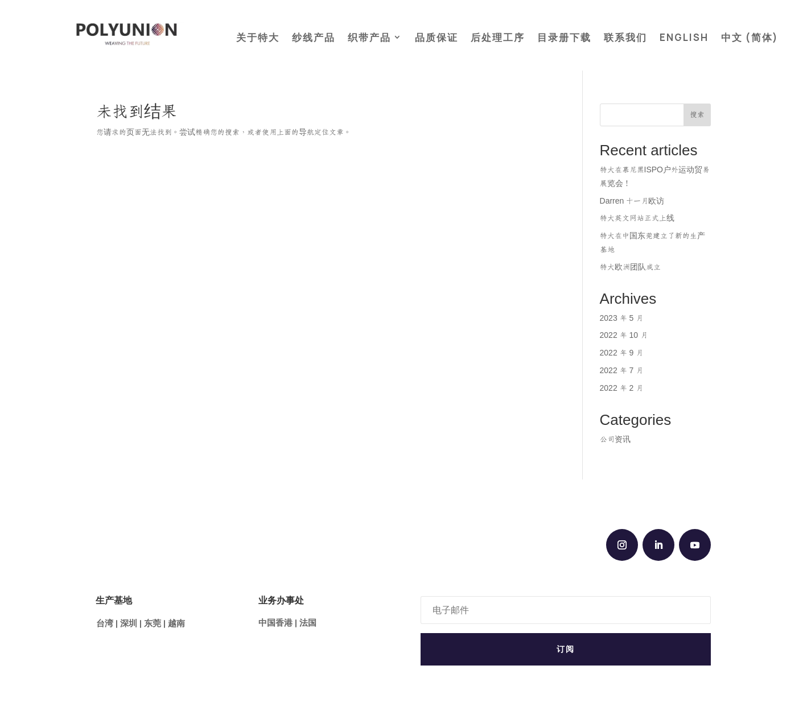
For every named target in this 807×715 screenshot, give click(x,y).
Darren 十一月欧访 (632, 201)
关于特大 (257, 37)
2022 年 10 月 (624, 336)
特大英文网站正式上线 (637, 218)
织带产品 (369, 37)
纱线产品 (313, 37)
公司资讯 (615, 440)
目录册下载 (564, 37)
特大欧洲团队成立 (630, 267)
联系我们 (625, 37)
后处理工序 (498, 37)
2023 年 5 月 (622, 319)
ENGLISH (684, 37)
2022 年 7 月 (622, 371)
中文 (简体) (750, 37)
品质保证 (436, 37)
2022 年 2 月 (622, 388)
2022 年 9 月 (622, 353)
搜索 (697, 115)
